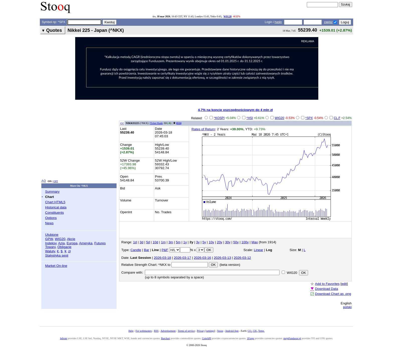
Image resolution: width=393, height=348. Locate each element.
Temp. (261, 330)
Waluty (50, 251)
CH (255, 330)
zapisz (328, 22)
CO (250, 330)
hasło (278, 22)
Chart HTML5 (55, 202)
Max (254, 242)
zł (69, 251)
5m (178, 242)
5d (148, 242)
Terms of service (186, 330)
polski (347, 307)
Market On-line (56, 266)
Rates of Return (203, 129)
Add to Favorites (327, 284)
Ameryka (85, 243)
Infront (63, 338)
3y (198, 242)
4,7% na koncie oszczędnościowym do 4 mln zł (235, 110)
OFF (55, 181)
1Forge (250, 338)
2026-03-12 (242, 258)
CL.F (337, 118)
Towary (50, 247)
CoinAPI (206, 338)
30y (228, 242)
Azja (61, 243)
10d (155, 242)
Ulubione (51, 235)
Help (130, 330)
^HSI (249, 118)
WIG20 (227, 16)
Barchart (165, 338)
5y (204, 242)
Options (51, 218)
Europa (72, 243)
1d (135, 242)
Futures (100, 243)
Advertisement (168, 330)
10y (211, 242)
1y (185, 242)
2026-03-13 (222, 258)
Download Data (326, 289)
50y (236, 242)
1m (163, 242)
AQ (43, 181)
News (49, 223)
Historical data (55, 207)
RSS (156, 330)
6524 (178, 123)
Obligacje (64, 247)
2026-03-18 (162, 258)
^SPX (309, 118)
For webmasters (144, 330)
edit (344, 284)
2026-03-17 (182, 258)
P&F (165, 250)
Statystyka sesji (56, 255)
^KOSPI (219, 118)
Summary (52, 191)
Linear (258, 250)
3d (141, 242)
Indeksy (50, 243)
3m (170, 242)
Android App (232, 330)
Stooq (220, 330)
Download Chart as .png (333, 294)
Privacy (201, 330)
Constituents (54, 212)
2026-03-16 (202, 258)
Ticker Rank (156, 123)
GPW (49, 239)
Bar (146, 250)
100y (245, 242)
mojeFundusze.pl (292, 338)
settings (210, 330)
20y (219, 242)
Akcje (71, 239)
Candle (136, 250)
